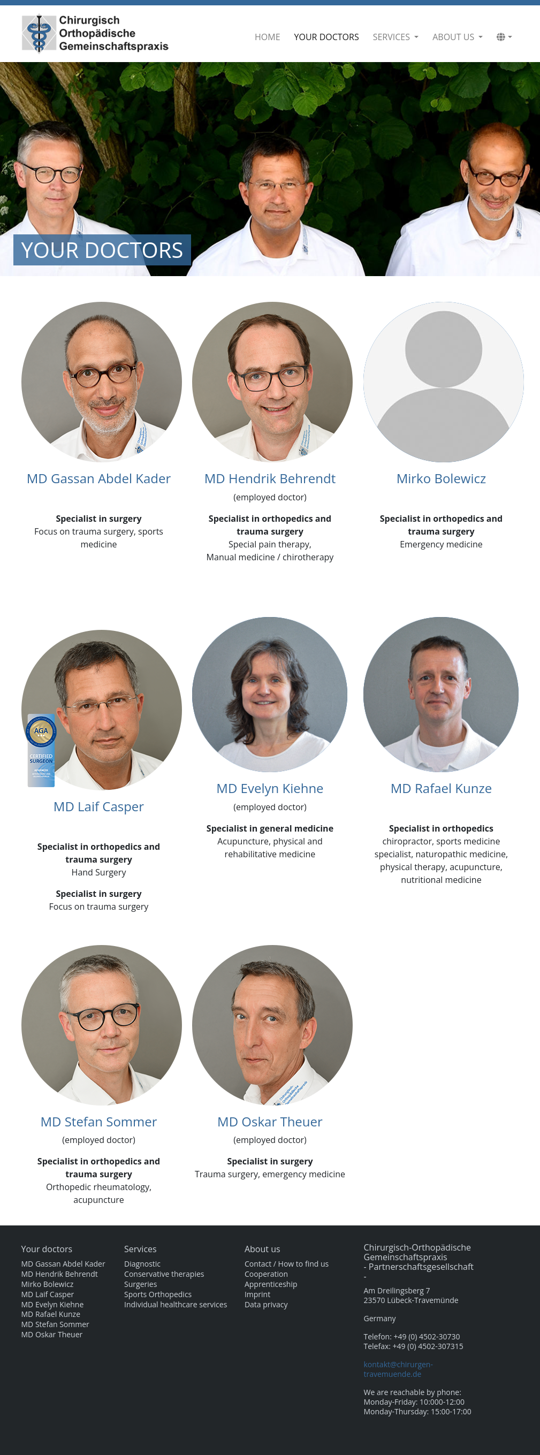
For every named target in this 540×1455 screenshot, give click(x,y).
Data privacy (266, 1304)
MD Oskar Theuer (270, 1121)
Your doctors (328, 37)
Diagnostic (142, 1264)
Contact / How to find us (287, 1264)
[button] (504, 37)
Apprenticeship (271, 1284)
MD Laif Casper (99, 806)
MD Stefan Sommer (98, 1121)
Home (267, 37)
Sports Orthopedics (158, 1294)
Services (392, 37)
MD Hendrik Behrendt (270, 478)
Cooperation (266, 1274)
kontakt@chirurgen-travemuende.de (398, 1369)
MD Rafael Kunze (441, 788)
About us (454, 37)
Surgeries (140, 1284)
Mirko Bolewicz (441, 478)
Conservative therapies (164, 1274)
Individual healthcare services (175, 1304)
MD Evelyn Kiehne (269, 788)
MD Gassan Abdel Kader (99, 478)
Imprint (257, 1294)
